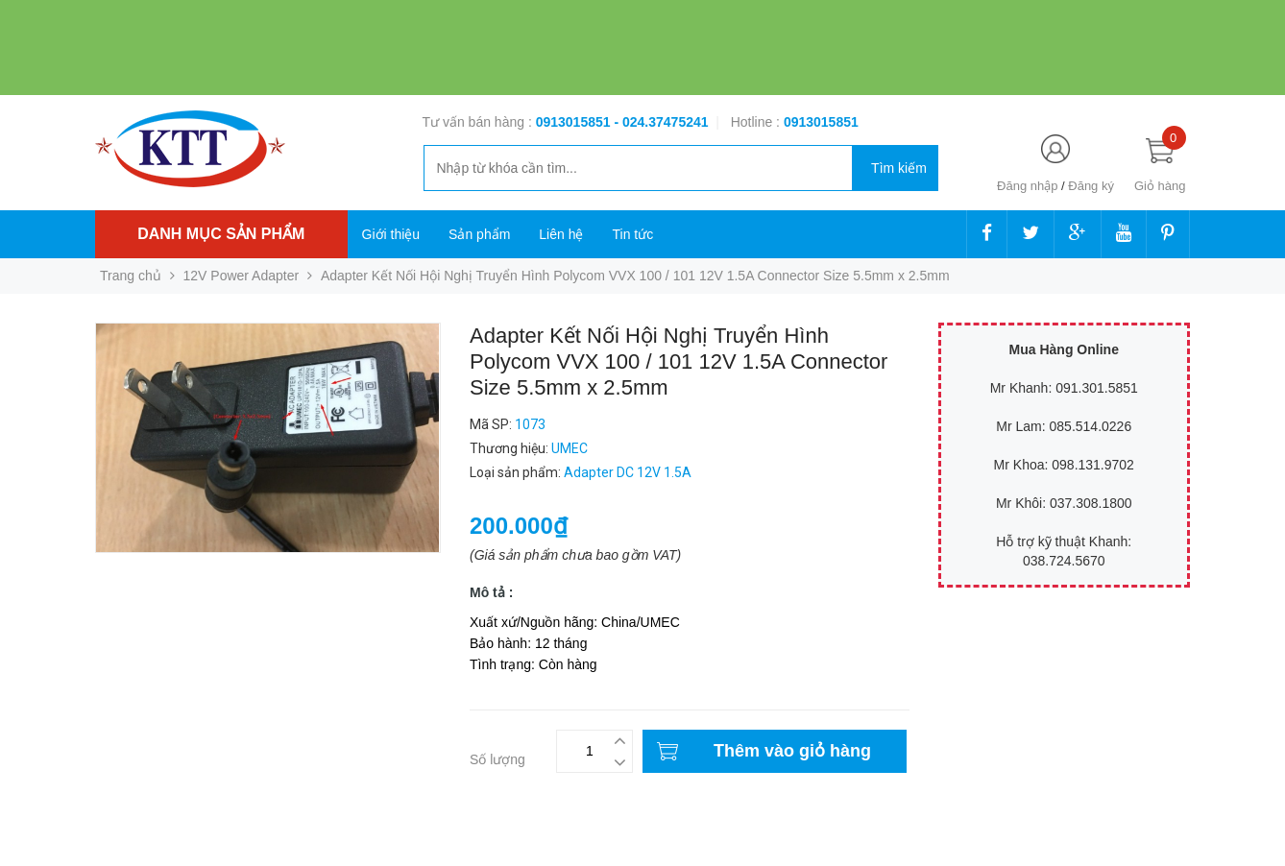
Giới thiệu (391, 234)
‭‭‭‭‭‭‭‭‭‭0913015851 (821, 122)
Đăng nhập (1027, 186)
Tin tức (632, 234)
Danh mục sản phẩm (220, 234)
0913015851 (575, 122)
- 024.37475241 (661, 122)
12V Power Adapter (241, 275)
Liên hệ (561, 234)
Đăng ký (1091, 186)
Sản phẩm (479, 234)
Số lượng (497, 759)
